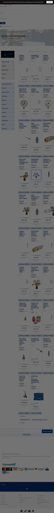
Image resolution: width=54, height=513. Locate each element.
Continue (49, 2)
